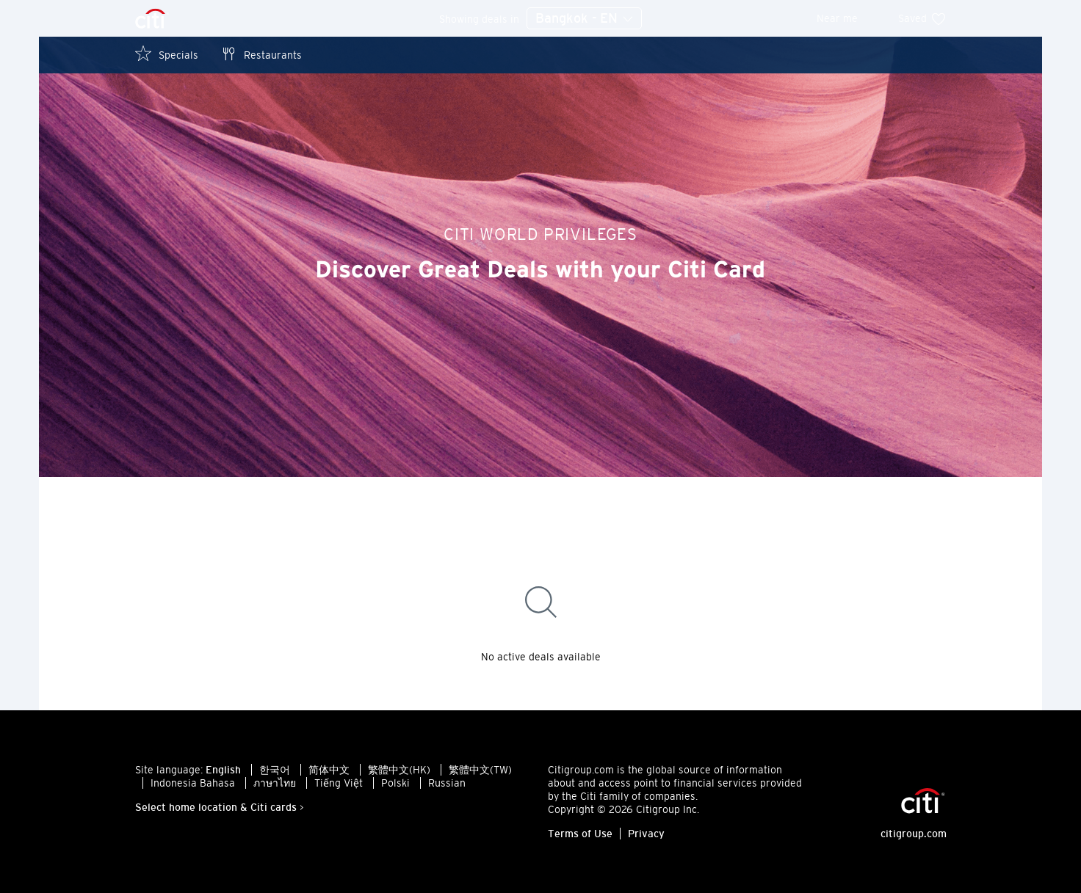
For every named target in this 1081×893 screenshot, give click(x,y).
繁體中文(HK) (399, 770)
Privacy (646, 833)
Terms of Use (580, 833)
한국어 (274, 770)
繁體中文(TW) (480, 770)
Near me (847, 18)
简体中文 (329, 770)
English (223, 770)
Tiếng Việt (338, 783)
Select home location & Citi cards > (219, 807)
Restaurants (261, 53)
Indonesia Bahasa (193, 783)
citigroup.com (914, 833)
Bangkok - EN (584, 19)
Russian (447, 783)
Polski (395, 783)
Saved (922, 18)
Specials (166, 53)
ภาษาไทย (274, 783)
